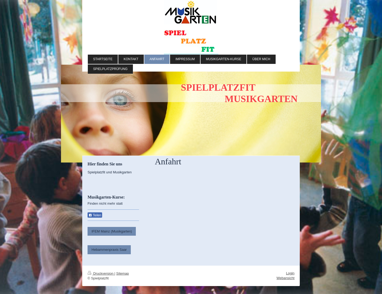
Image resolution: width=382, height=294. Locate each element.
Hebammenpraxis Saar (109, 250)
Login (290, 273)
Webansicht (285, 278)
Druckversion (101, 273)
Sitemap (122, 273)
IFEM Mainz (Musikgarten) (112, 231)
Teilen (95, 215)
